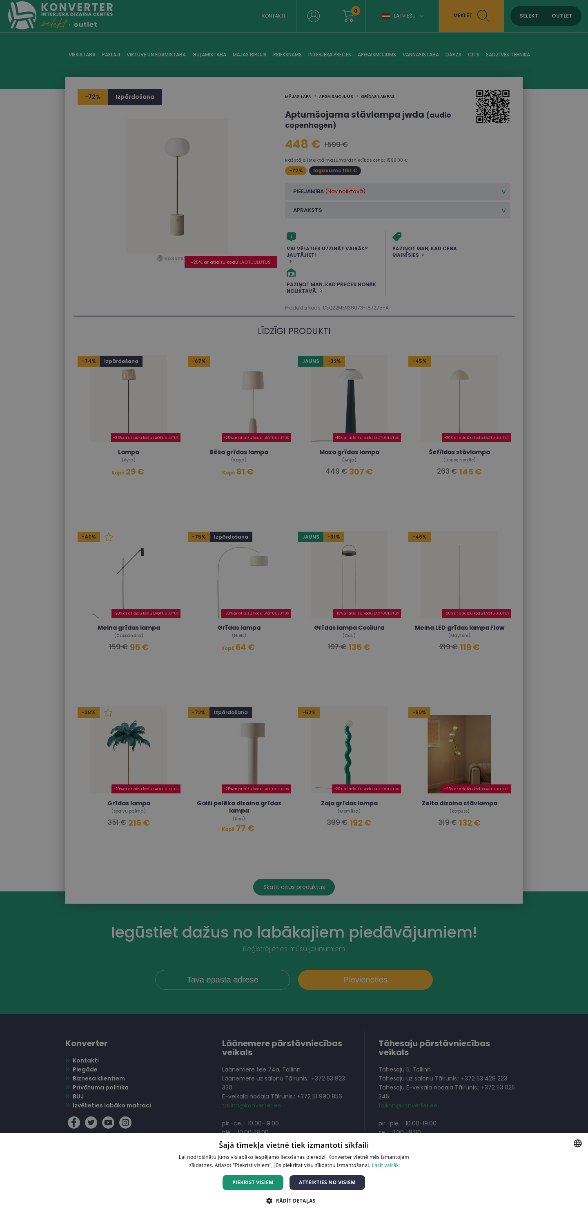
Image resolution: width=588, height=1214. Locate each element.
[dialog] (294, 607)
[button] (293, 1200)
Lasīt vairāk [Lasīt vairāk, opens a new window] (385, 1165)
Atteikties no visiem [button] (327, 1182)
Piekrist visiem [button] (253, 1182)
